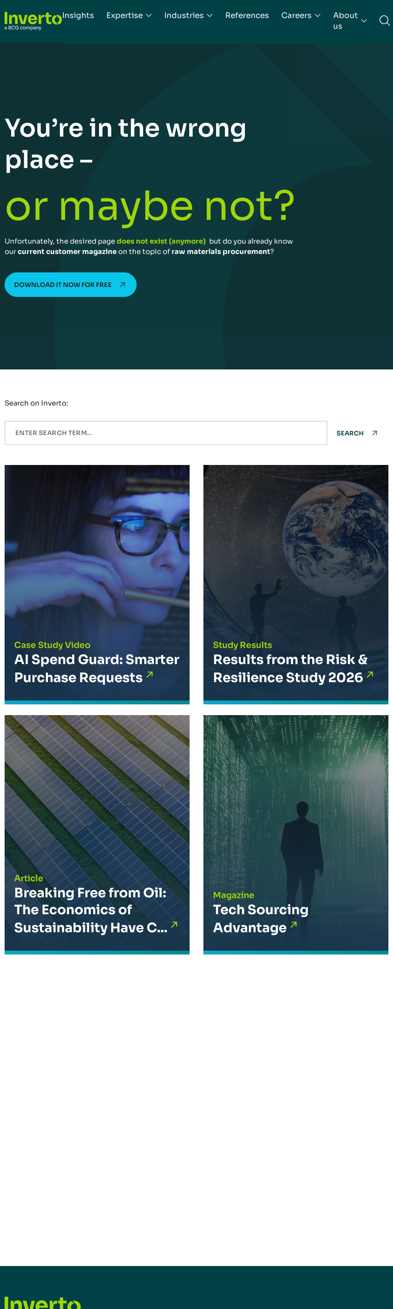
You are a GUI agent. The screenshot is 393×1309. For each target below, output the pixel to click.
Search (350, 433)
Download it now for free (63, 285)
